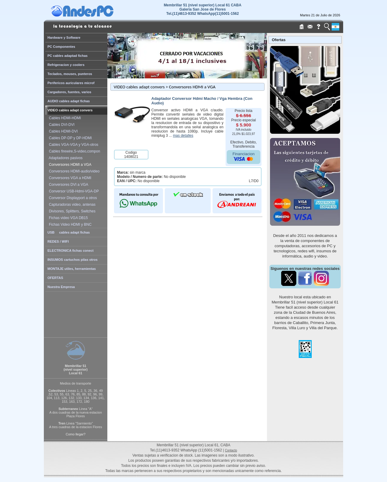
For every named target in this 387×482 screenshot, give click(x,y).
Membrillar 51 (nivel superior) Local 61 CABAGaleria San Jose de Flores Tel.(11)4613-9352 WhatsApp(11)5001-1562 (203, 9)
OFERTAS (55, 278)
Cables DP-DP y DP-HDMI (69, 138)
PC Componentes (61, 46)
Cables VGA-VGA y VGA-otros (72, 145)
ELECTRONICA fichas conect (70, 250)
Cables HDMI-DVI (62, 131)
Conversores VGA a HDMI (69, 178)
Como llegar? (75, 434)
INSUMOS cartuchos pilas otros (72, 259)
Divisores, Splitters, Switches (71, 211)
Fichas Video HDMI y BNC (69, 224)
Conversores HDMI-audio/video (73, 171)
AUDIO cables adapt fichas (68, 101)
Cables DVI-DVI (60, 125)
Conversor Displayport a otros (72, 198)
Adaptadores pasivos (65, 158)
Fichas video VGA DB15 (67, 218)
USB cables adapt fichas (68, 232)
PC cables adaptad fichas (67, 55)
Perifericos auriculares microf (70, 83)
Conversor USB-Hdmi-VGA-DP (73, 191)
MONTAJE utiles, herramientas (71, 269)
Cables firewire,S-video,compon (73, 151)
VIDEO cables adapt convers (70, 110)
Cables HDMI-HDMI (64, 118)
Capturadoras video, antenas (71, 204)
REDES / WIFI (58, 241)
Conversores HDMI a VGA (69, 164)
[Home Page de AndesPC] (94, 15)
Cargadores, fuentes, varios (69, 92)
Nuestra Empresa (61, 287)
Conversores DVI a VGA (67, 184)
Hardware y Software (63, 37)
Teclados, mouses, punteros (69, 74)
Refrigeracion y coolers (65, 65)
